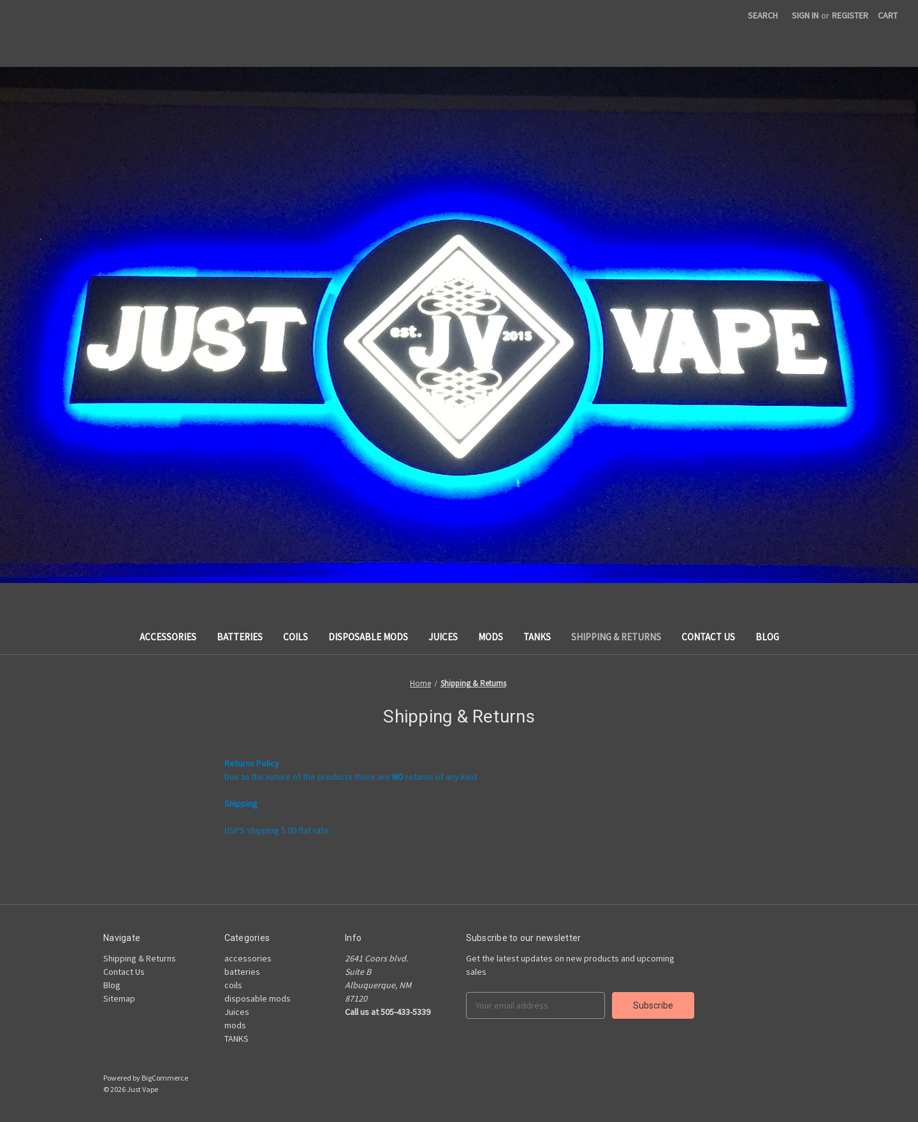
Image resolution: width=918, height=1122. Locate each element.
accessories (168, 637)
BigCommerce (165, 1077)
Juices (443, 637)
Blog (767, 637)
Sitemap (119, 998)
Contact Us (708, 637)
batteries (240, 637)
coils (295, 637)
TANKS (537, 637)
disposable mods (368, 637)
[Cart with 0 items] (888, 15)
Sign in (805, 15)
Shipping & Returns (616, 637)
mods (490, 637)
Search (763, 15)
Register (850, 15)
